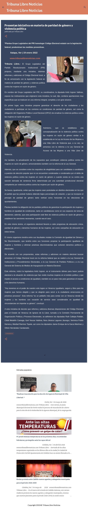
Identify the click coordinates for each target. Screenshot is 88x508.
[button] (6, 36)
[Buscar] (84, 7)
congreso (9, 333)
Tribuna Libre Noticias (24, 4)
